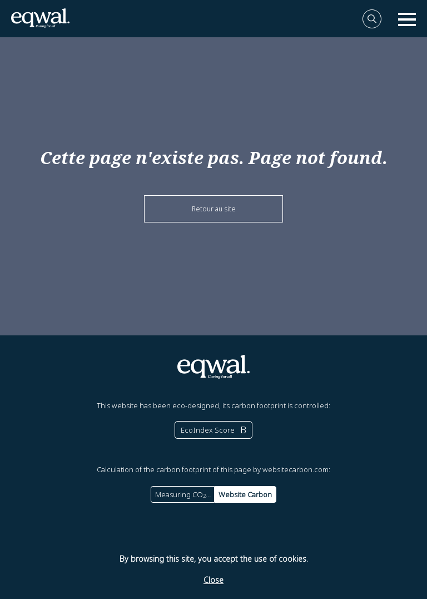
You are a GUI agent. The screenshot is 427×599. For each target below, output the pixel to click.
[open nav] (407, 18)
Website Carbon (245, 494)
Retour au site (214, 209)
